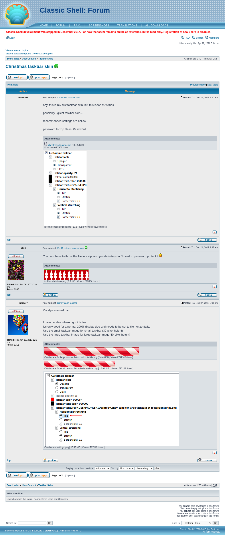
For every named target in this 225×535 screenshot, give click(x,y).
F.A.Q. (77, 25)
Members (212, 37)
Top (9, 240)
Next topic (212, 85)
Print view (13, 85)
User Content (29, 59)
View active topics (43, 53)
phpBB (21, 530)
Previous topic (198, 85)
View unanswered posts (18, 53)
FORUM (60, 25)
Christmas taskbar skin (29, 66)
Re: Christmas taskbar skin (72, 248)
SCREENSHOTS (99, 25)
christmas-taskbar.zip (59, 145)
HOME (44, 25)
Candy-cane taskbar (67, 303)
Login (10, 37)
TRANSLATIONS (127, 25)
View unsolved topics (17, 50)
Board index (13, 59)
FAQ (186, 37)
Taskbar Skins (45, 59)
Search (197, 37)
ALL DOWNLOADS (156, 25)
